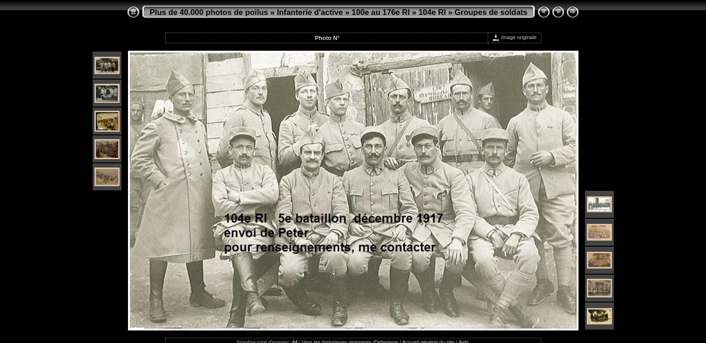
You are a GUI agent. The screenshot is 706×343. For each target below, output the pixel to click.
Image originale (514, 37)
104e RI (432, 12)
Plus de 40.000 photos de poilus (209, 12)
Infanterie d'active (310, 12)
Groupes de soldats (491, 12)
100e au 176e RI (381, 12)
